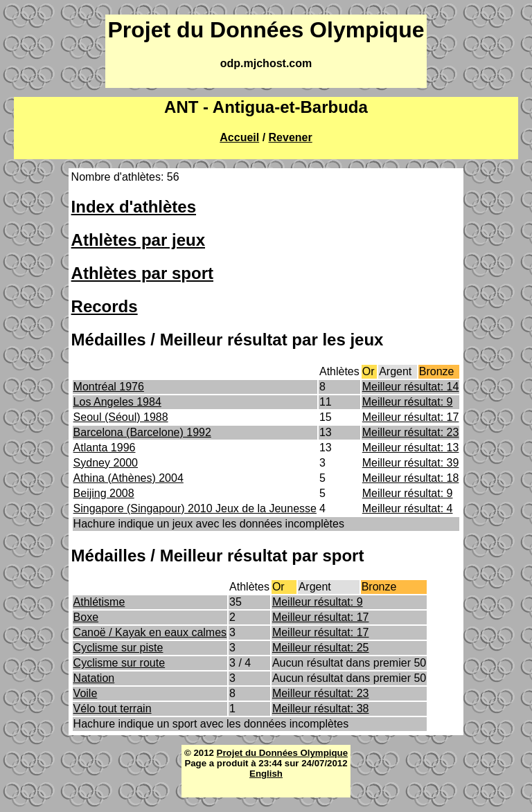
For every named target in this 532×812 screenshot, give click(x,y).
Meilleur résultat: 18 (410, 478)
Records (104, 306)
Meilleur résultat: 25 (320, 647)
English (266, 773)
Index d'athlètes (133, 206)
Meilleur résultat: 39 (410, 463)
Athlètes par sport (142, 273)
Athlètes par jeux (138, 240)
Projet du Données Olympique (282, 753)
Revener (290, 137)
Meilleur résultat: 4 (407, 508)
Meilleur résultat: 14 (410, 387)
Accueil (239, 137)
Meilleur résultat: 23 (410, 432)
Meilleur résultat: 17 (410, 417)
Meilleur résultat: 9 (407, 402)
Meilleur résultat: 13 (410, 447)
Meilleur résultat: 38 (320, 708)
